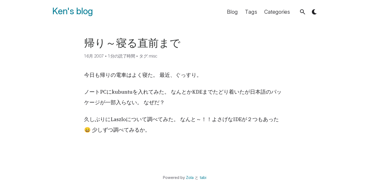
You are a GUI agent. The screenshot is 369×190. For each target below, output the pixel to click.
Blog (232, 12)
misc (153, 56)
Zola (190, 177)
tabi (203, 177)
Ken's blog (72, 11)
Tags (251, 12)
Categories (277, 12)
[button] (302, 11)
